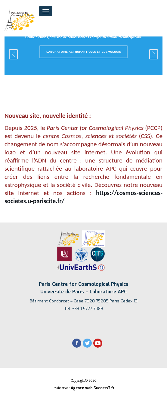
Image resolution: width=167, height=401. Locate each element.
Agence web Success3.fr (93, 388)
